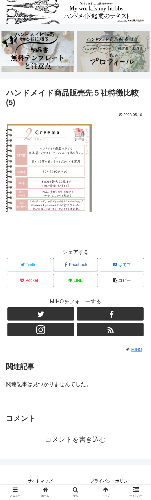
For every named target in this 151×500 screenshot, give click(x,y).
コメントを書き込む (75, 439)
